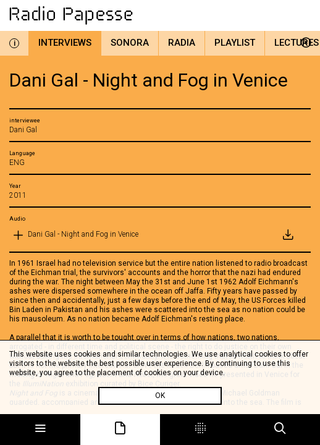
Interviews (64, 42)
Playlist (234, 42)
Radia (181, 42)
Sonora (130, 42)
